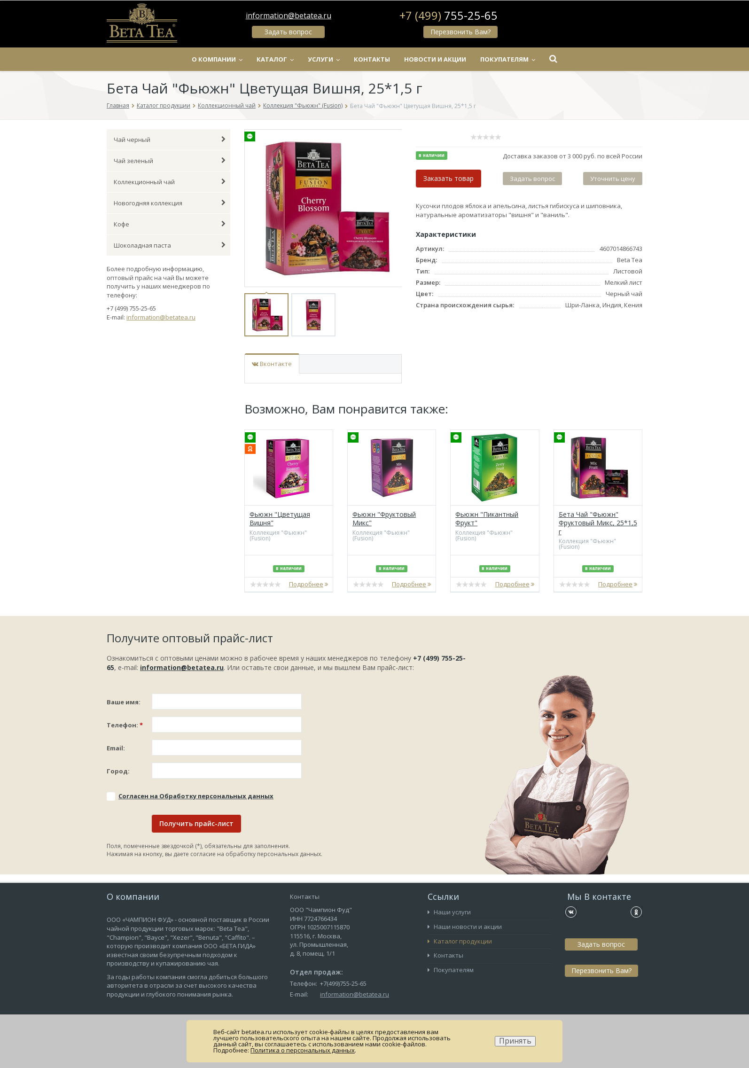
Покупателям (507, 59)
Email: (116, 748)
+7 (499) (448, 15)
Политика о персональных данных (302, 1050)
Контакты (372, 59)
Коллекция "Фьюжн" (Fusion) (303, 105)
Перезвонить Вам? (460, 31)
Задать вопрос (288, 31)
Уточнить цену (612, 178)
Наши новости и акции (465, 926)
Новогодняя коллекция (170, 203)
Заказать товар (448, 178)
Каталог (275, 59)
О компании (217, 59)
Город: (118, 771)
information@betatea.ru (288, 15)
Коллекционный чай (227, 105)
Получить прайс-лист (196, 823)
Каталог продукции (163, 105)
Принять (515, 1041)
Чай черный (170, 139)
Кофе (170, 224)
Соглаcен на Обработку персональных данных (195, 796)
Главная (118, 105)
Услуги (324, 59)
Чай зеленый (170, 160)
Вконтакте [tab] (272, 363)
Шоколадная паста (170, 245)
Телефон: (125, 725)
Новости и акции (435, 59)
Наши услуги (449, 912)
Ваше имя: (123, 702)
